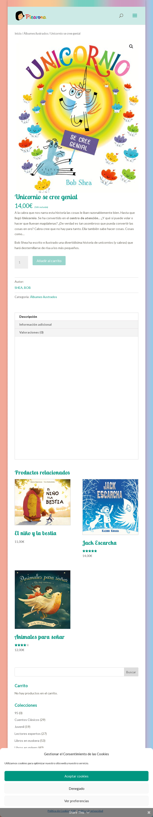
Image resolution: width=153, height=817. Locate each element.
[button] (131, 46)
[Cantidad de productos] (21, 262)
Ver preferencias (76, 801)
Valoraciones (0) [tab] (31, 332)
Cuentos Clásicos (27, 720)
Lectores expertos (28, 733)
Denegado (76, 788)
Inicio (18, 33)
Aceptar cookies (76, 776)
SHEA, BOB (23, 287)
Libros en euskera (27, 740)
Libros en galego (26, 747)
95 (16, 713)
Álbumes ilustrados (36, 33)
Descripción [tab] (28, 316)
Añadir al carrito (49, 260)
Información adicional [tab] (35, 324)
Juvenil (19, 727)
